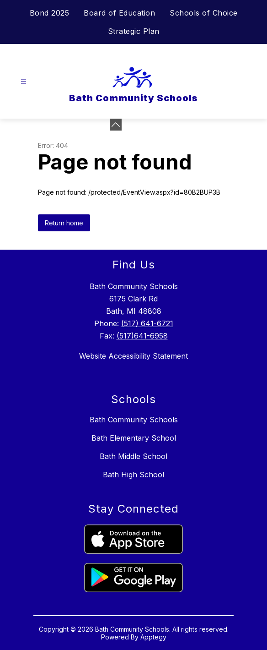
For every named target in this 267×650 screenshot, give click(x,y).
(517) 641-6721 (147, 323)
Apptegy (153, 637)
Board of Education (119, 12)
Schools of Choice (204, 12)
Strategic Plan (134, 31)
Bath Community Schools (134, 419)
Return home (64, 223)
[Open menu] (23, 81)
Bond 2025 (49, 12)
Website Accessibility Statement (133, 356)
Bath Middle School (133, 456)
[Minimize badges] (116, 125)
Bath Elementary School (133, 437)
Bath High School (133, 474)
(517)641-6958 (142, 335)
